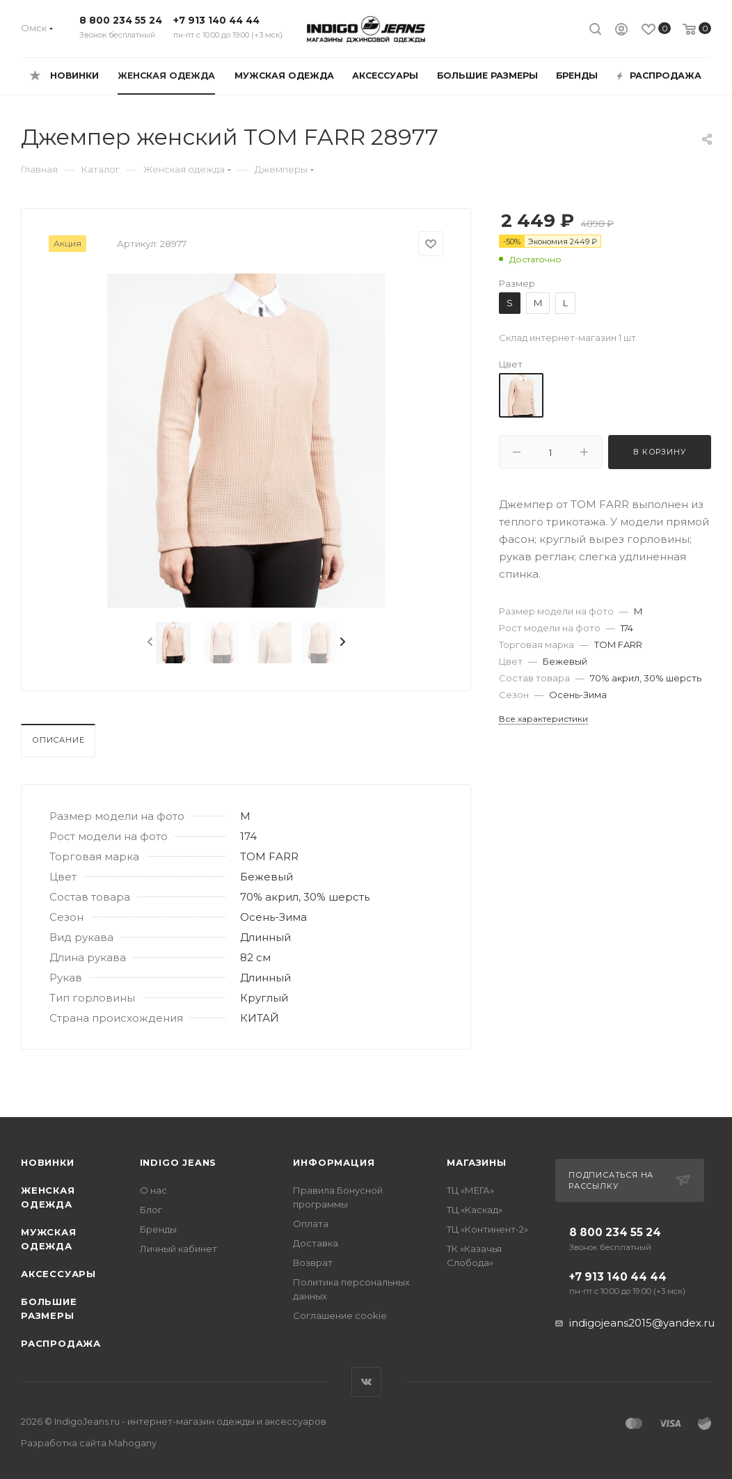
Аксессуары (58, 1273)
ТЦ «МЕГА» (470, 1190)
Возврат (313, 1262)
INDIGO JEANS (178, 1162)
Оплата (310, 1223)
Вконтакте (366, 1382)
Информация (333, 1162)
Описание (58, 740)
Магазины (476, 1162)
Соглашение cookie (340, 1315)
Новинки (47, 1162)
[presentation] (149, 642)
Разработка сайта (89, 1442)
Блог (151, 1209)
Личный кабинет (178, 1248)
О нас (153, 1190)
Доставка (315, 1243)
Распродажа (61, 1343)
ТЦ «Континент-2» (487, 1229)
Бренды (158, 1229)
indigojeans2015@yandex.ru (642, 1322)
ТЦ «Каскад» (474, 1209)
